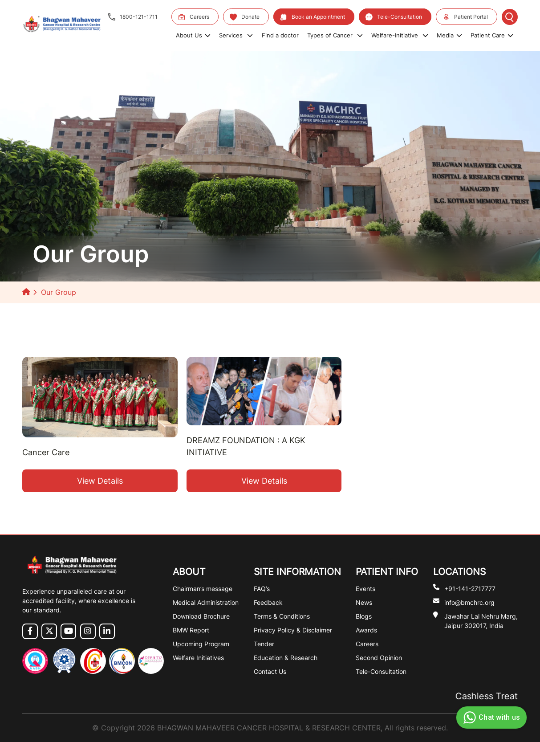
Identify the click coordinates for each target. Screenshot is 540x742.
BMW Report (191, 630)
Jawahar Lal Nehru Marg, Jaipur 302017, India (481, 620)
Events (365, 588)
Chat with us (490, 717)
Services (236, 35)
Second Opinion (379, 657)
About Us (193, 35)
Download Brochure (201, 616)
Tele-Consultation (393, 16)
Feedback (268, 602)
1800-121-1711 (133, 16)
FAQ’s (262, 588)
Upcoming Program (201, 644)
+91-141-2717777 (469, 588)
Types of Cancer (335, 35)
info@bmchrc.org (469, 602)
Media (449, 35)
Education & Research (285, 657)
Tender (264, 644)
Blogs (364, 616)
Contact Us (270, 671)
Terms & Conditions (282, 616)
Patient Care (492, 35)
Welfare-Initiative (399, 35)
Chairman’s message (202, 588)
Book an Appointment (312, 16)
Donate (245, 16)
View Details (100, 480)
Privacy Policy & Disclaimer (293, 630)
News (364, 602)
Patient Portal (465, 16)
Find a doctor (280, 35)
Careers (193, 16)
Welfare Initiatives (198, 657)
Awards (366, 630)
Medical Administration (206, 602)
